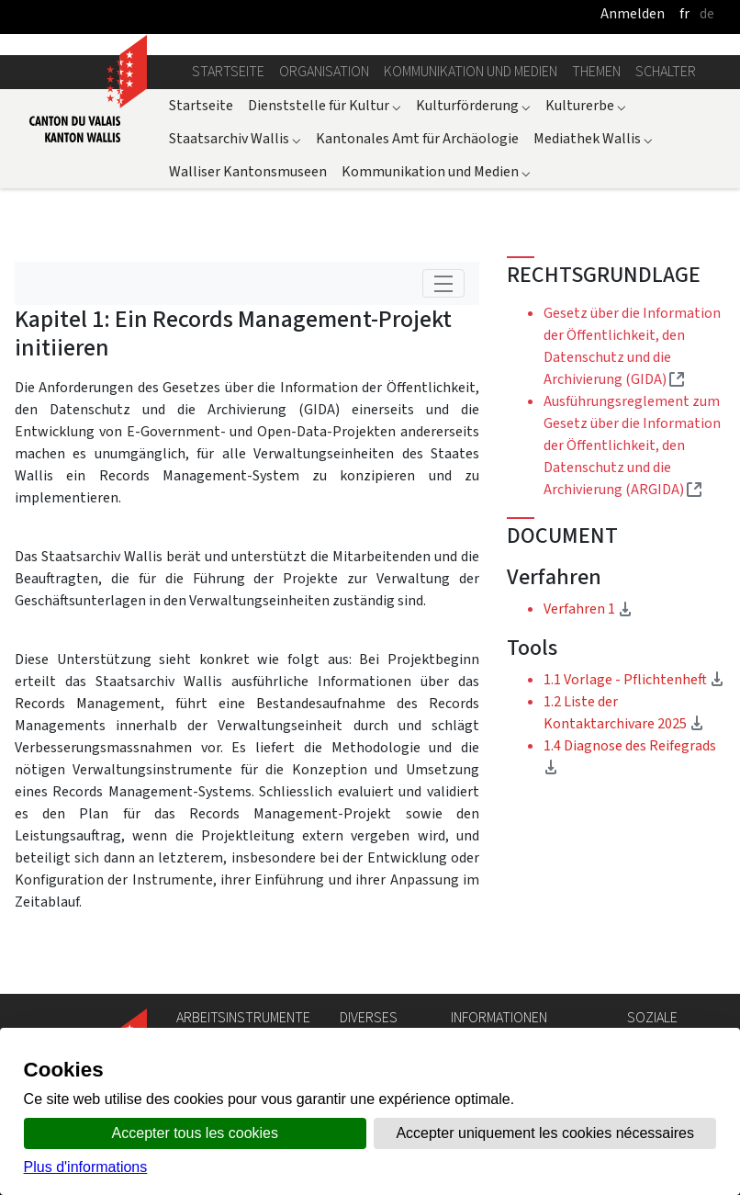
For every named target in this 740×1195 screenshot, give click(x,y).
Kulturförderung (473, 105)
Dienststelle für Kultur (324, 105)
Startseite (228, 71)
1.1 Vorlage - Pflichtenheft (634, 679)
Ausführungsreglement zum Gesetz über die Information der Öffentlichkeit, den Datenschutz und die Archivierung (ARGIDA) (632, 445)
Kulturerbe (585, 105)
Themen (596, 71)
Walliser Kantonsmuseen (248, 171)
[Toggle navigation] (443, 283)
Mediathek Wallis (593, 138)
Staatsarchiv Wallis (235, 138)
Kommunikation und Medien (470, 71)
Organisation (324, 71)
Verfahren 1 (625, 608)
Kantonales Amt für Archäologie (417, 138)
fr (684, 13)
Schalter (665, 71)
